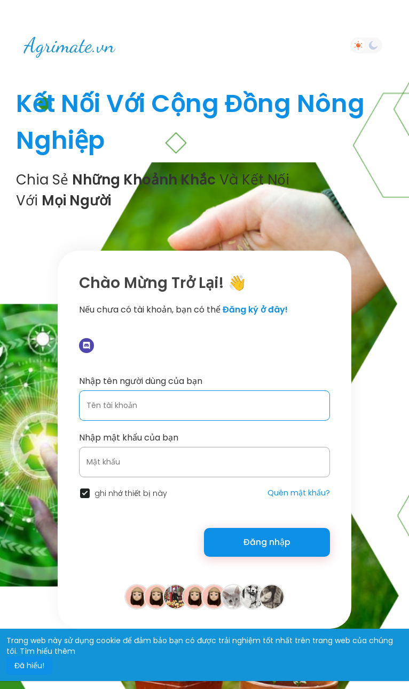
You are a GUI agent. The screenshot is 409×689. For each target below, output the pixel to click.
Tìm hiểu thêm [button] (47, 651)
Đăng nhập (266, 542)
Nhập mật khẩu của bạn (128, 437)
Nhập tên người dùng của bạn (140, 381)
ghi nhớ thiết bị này (131, 493)
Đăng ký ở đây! (255, 309)
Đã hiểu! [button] (29, 665)
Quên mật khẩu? (299, 492)
